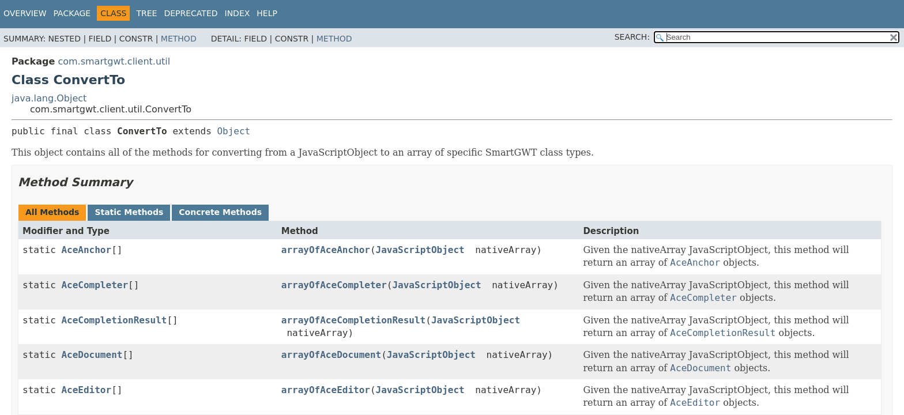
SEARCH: (632, 37)
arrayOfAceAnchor (325, 249)
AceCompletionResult (114, 320)
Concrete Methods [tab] (220, 212)
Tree (146, 13)
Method (179, 38)
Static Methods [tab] (129, 212)
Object (233, 131)
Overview (25, 13)
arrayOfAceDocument (331, 354)
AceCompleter (94, 285)
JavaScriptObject (420, 249)
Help (267, 13)
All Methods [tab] (52, 212)
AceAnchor (86, 249)
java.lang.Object (49, 98)
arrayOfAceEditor (325, 389)
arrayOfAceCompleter (334, 285)
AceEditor (86, 389)
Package (72, 13)
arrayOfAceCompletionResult (353, 320)
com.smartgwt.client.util (114, 61)
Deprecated (190, 13)
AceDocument (91, 354)
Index (237, 13)
